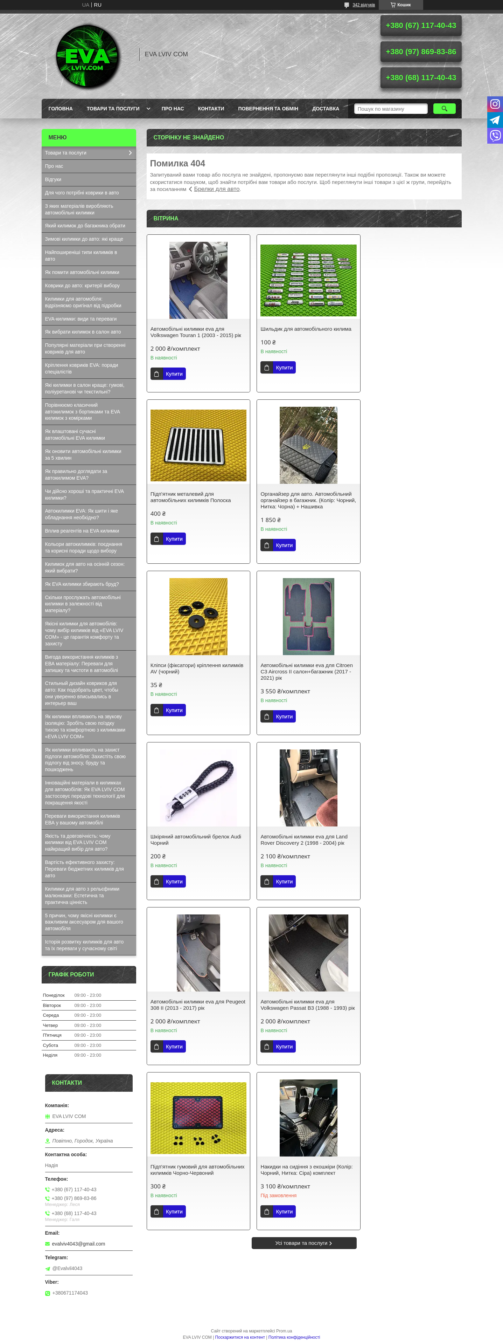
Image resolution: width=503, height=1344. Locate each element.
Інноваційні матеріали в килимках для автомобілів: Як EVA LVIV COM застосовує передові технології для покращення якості (85, 792)
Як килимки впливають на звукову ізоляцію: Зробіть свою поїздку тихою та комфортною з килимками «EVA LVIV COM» (85, 726)
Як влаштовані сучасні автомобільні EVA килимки (75, 434)
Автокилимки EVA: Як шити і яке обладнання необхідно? (81, 514)
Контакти (211, 108)
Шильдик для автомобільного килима (303, 329)
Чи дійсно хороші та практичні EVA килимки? (84, 494)
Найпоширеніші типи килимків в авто (81, 255)
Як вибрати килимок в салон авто (83, 332)
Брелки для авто (217, 189)
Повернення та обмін (268, 108)
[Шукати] (444, 108)
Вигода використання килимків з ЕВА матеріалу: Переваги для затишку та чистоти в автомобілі (81, 663)
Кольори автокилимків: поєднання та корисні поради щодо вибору (84, 547)
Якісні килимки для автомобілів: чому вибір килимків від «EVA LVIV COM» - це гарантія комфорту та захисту (84, 633)
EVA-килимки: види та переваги (81, 319)
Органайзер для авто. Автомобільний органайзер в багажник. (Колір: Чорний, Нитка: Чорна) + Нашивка (196, 500)
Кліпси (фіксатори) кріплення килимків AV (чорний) (304, 497)
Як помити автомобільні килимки (82, 272)
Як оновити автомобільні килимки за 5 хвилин (83, 454)
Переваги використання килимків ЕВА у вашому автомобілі (82, 819)
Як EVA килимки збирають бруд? (82, 584)
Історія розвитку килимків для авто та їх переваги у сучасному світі (84, 945)
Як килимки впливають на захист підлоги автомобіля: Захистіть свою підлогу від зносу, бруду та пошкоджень (85, 760)
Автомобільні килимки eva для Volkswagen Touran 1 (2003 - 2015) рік (196, 332)
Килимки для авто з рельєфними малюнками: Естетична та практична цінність (82, 895)
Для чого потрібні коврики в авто (82, 193)
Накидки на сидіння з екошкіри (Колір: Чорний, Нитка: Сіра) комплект (411, 833)
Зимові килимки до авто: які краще (84, 239)
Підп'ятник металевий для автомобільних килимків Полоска (405, 332)
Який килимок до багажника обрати (85, 225)
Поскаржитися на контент (240, 1337)
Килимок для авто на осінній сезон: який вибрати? (85, 567)
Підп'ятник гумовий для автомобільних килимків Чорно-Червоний (296, 836)
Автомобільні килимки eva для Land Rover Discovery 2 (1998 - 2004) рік (301, 668)
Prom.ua (284, 1331)
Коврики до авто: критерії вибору (82, 285)
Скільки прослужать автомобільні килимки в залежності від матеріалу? (83, 604)
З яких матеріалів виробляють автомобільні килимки (79, 209)
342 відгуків (363, 4)
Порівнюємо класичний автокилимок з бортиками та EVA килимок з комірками (82, 411)
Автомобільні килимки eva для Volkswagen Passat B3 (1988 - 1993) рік (194, 836)
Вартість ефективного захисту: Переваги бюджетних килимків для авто (84, 868)
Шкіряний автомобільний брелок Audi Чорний (196, 668)
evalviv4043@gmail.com (78, 1244)
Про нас (173, 108)
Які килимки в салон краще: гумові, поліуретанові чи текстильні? (85, 388)
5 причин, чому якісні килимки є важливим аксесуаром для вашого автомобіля (84, 922)
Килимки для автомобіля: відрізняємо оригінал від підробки (83, 302)
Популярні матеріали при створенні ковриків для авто (85, 348)
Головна (61, 108)
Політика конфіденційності (294, 1337)
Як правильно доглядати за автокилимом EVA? (76, 474)
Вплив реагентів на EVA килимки (82, 531)
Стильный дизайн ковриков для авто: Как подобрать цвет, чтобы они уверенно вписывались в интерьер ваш (81, 693)
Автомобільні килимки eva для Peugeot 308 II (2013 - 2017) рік (402, 668)
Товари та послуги (113, 108)
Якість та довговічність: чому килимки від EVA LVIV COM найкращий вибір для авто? (78, 842)
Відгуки (53, 179)
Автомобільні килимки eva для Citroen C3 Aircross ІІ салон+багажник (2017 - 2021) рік (411, 500)
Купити (174, 374)
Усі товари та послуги (301, 913)
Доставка (325, 108)
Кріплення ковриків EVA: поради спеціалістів (81, 368)
